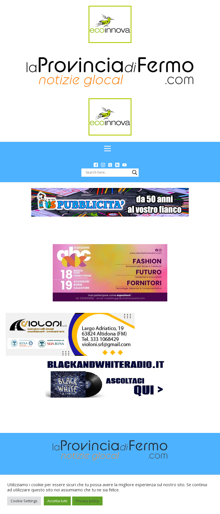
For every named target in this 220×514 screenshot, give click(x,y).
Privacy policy (87, 500)
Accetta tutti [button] (57, 500)
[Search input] (107, 172)
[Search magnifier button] (135, 172)
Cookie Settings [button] (24, 500)
